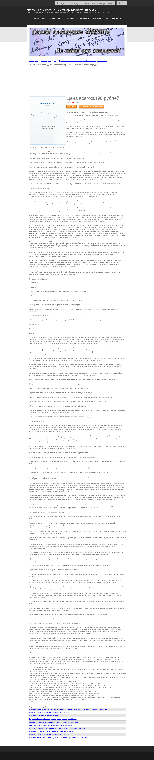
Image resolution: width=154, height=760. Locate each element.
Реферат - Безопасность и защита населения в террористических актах (53, 722)
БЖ (55, 61)
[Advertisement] (77, 81)
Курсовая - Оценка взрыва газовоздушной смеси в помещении (50, 725)
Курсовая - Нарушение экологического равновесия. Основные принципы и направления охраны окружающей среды (69, 709)
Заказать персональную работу (91, 106)
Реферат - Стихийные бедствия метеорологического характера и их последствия (57, 728)
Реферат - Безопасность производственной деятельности (49, 712)
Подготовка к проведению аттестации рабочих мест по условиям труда (83, 61)
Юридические (54, 18)
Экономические (40, 18)
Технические (116, 18)
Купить (71, 106)
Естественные (83, 18)
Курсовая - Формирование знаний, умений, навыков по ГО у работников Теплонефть (58, 738)
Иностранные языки (100, 18)
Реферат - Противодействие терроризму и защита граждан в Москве (52, 719)
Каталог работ (33, 61)
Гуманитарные (68, 18)
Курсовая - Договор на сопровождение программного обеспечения (52, 731)
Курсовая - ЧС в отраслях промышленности (44, 716)
